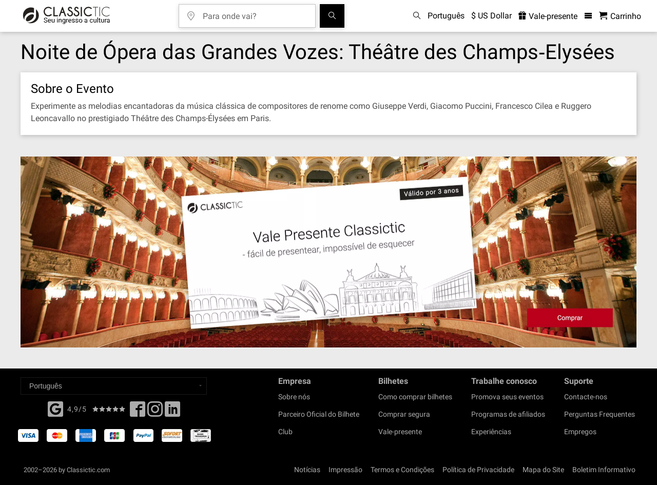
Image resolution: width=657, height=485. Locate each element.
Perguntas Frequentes (599, 414)
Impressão (345, 469)
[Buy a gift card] (328, 252)
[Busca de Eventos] (332, 16)
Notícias (307, 469)
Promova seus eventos (507, 397)
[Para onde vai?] (254, 13)
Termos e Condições (402, 469)
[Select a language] (114, 386)
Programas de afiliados (508, 414)
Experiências (491, 432)
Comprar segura (404, 414)
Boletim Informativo (603, 469)
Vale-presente (400, 432)
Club (285, 432)
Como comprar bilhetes (415, 397)
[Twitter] (155, 412)
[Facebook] (55, 408)
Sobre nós (294, 397)
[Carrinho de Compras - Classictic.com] (620, 16)
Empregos (580, 432)
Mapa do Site (543, 469)
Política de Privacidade (478, 469)
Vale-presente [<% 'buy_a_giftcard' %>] (547, 16)
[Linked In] (172, 412)
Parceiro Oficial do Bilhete (318, 414)
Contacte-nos (585, 397)
